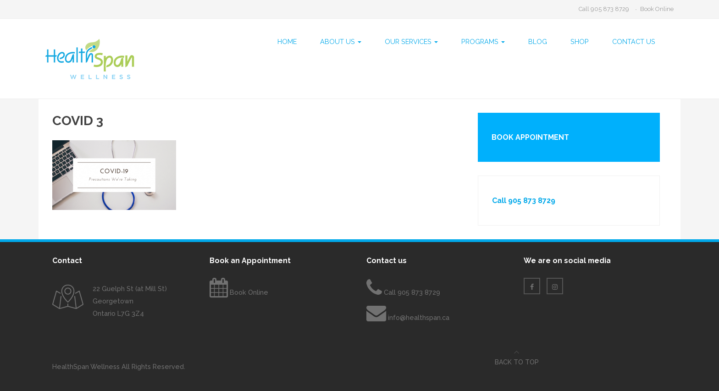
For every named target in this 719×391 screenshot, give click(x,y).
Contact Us (633, 42)
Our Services (411, 42)
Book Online (657, 9)
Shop (579, 42)
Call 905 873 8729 (604, 9)
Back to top (517, 362)
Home (287, 42)
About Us (340, 42)
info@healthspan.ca (418, 317)
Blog (537, 42)
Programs (483, 42)
